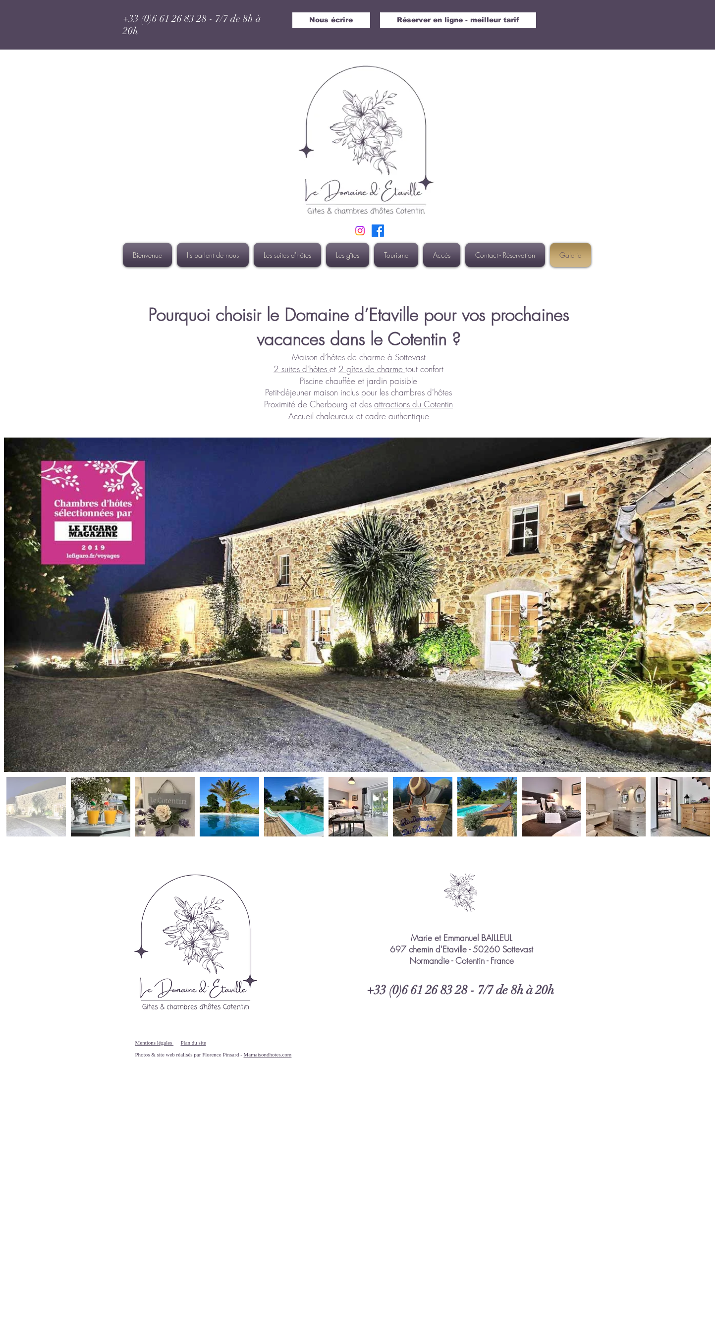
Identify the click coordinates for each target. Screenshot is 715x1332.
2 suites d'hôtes (302, 369)
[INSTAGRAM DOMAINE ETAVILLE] (360, 230)
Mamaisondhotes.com (268, 1054)
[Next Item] (705, 604)
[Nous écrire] (331, 20)
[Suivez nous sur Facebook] (378, 230)
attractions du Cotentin (413, 404)
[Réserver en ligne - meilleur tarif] (458, 20)
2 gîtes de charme (371, 369)
